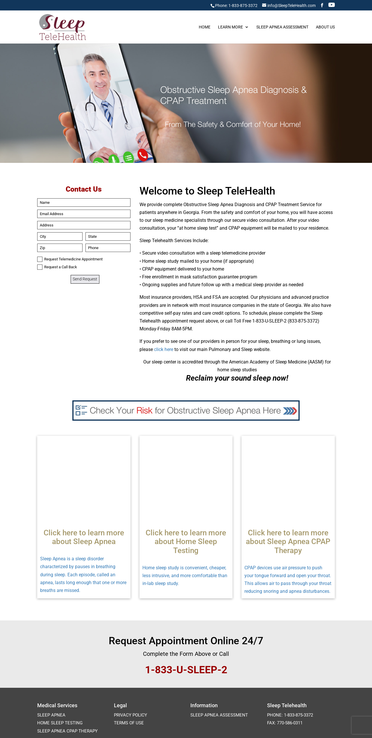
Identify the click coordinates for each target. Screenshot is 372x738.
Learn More (230, 27)
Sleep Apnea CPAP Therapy (67, 668)
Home (204, 27)
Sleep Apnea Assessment (282, 27)
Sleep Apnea (51, 652)
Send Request (85, 279)
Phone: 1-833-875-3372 (236, 5)
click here (163, 349)
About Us (325, 27)
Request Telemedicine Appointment (70, 259)
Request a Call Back (57, 267)
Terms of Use (129, 660)
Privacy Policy (130, 652)
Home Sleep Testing (60, 660)
